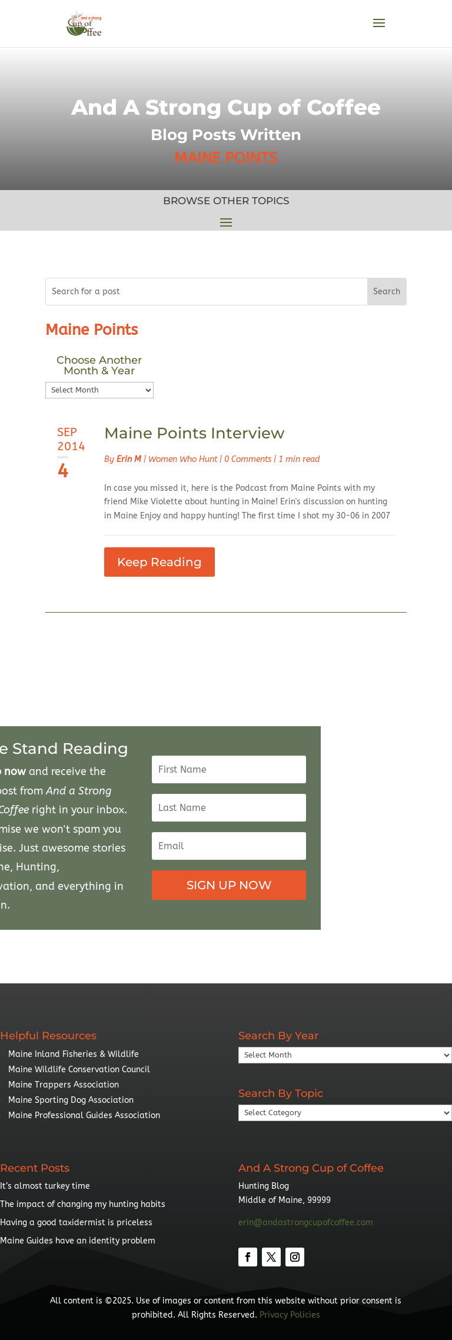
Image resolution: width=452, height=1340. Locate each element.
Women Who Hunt (182, 459)
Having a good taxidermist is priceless (76, 1223)
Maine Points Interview (194, 433)
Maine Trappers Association (63, 1085)
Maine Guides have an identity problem (77, 1241)
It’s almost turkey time (45, 1186)
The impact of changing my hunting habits (82, 1204)
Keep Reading (159, 562)
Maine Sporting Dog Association (71, 1100)
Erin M (129, 459)
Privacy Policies (290, 1315)
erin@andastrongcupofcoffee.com (305, 1223)
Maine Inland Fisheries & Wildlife (73, 1054)
